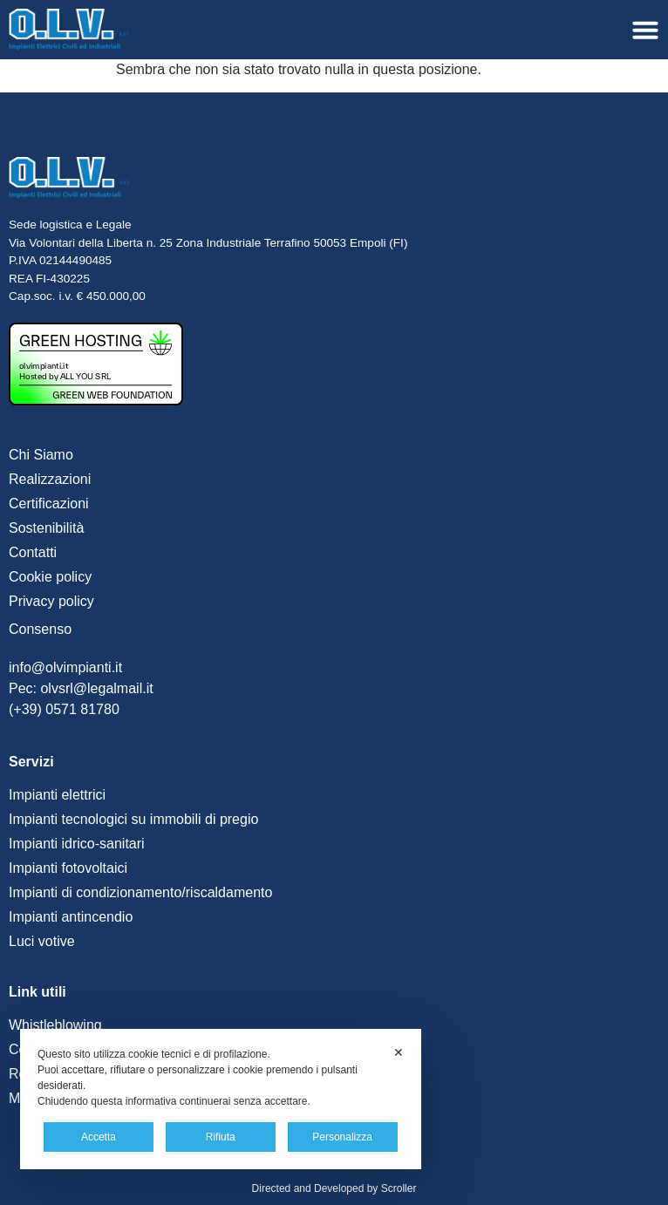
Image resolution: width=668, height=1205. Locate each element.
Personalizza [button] (342, 1137)
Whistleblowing (55, 1025)
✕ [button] (398, 1052)
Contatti (33, 552)
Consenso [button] (40, 629)
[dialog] (220, 1099)
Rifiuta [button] (220, 1137)
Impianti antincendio (71, 916)
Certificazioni (49, 503)
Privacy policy (51, 601)
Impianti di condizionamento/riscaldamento (140, 892)
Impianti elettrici (57, 794)
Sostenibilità (46, 528)
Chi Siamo (41, 454)
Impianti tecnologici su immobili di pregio (133, 819)
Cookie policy (50, 576)
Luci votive (42, 941)
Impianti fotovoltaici (68, 868)
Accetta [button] (98, 1137)
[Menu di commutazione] (645, 30)
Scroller (399, 1188)
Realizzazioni (50, 479)
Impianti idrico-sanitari (77, 843)
